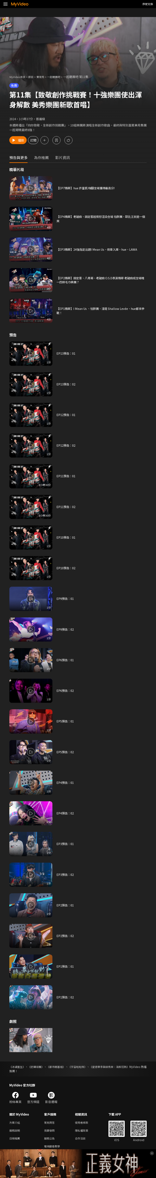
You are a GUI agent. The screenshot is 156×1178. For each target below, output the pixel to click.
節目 (34, 77)
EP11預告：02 (66, 507)
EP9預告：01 (65, 599)
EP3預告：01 (65, 844)
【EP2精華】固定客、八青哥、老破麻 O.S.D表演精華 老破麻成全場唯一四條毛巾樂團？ (100, 280)
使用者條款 (85, 1123)
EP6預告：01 (65, 660)
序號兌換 (147, 4)
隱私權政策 (85, 1131)
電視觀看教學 (53, 1148)
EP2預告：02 (65, 936)
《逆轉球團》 (40, 1067)
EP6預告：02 (65, 691)
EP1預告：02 (65, 997)
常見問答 (50, 1123)
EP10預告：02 (66, 568)
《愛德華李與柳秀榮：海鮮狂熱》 (125, 1067)
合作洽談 (83, 1140)
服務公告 (50, 1140)
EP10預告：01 (66, 537)
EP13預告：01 (66, 353)
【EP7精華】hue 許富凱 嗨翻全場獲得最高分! (87, 188)
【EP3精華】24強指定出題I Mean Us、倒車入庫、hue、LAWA (98, 249)
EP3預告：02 (65, 874)
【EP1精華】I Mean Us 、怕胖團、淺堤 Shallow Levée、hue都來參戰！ (101, 310)
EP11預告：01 (66, 476)
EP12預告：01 (66, 415)
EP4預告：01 (65, 782)
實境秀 (44, 77)
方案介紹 (15, 1123)
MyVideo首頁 (18, 77)
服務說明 (15, 1131)
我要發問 (50, 1131)
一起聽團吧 (59, 77)
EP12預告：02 (66, 445)
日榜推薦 (15, 1140)
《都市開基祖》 (64, 1067)
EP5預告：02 (65, 752)
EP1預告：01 (65, 966)
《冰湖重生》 (17, 1067)
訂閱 (44, 140)
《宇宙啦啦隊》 (89, 1067)
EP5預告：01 (65, 721)
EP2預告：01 (65, 905)
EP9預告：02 (65, 629)
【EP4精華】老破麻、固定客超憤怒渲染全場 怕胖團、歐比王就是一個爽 (100, 218)
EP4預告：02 (65, 813)
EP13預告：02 (66, 384)
